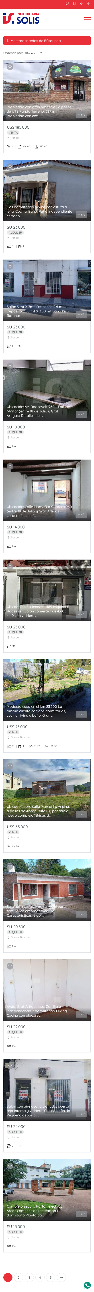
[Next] (61, 1277)
